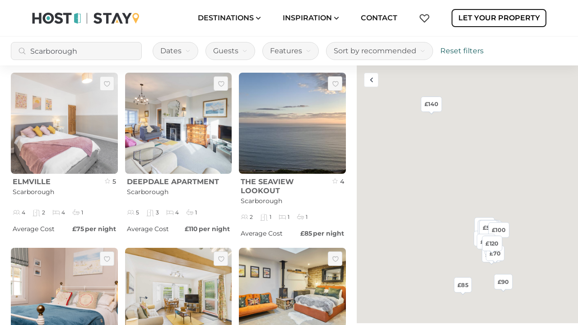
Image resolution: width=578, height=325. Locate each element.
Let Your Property (499, 18)
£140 (431, 103)
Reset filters (462, 50)
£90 (503, 281)
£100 (499, 229)
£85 (462, 284)
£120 (492, 243)
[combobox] (76, 51)
